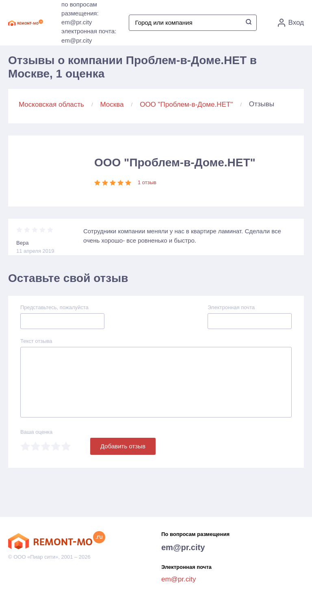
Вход (291, 23)
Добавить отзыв (122, 446)
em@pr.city (183, 547)
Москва (112, 104)
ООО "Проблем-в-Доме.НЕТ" (186, 104)
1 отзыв (147, 182)
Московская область (51, 104)
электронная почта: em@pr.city (88, 36)
